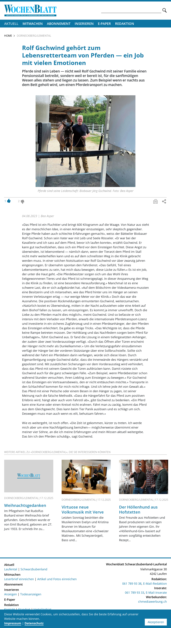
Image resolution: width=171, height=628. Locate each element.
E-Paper (104, 23)
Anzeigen (10, 595)
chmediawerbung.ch (152, 602)
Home (8, 36)
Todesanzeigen (30, 595)
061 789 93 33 (134, 593)
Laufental (10, 570)
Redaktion (124, 23)
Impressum (12, 623)
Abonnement (58, 23)
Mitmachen (33, 23)
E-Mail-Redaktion (155, 584)
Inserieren (84, 23)
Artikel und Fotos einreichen (57, 579)
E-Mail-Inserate (156, 593)
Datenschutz (34, 623)
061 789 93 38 (131, 584)
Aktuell (11, 23)
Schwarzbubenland (34, 570)
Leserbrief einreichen (19, 579)
